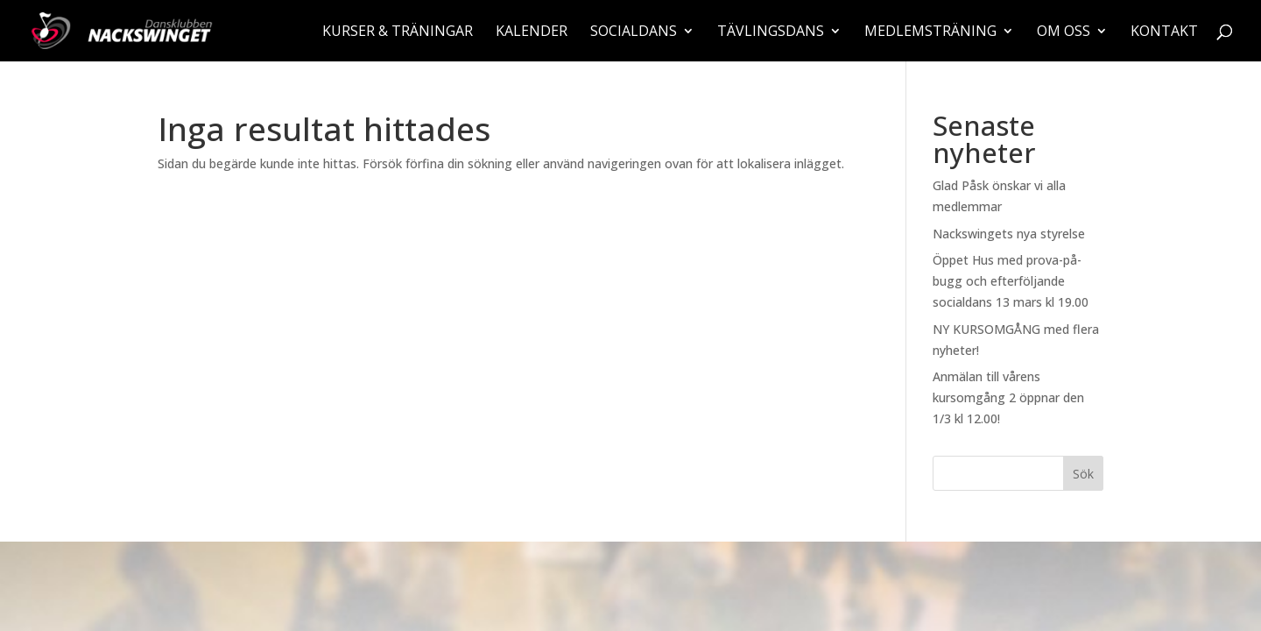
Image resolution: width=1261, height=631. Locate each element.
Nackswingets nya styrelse (1009, 233)
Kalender (531, 32)
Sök (1083, 473)
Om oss (1063, 32)
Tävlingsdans (770, 32)
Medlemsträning (930, 32)
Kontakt (1164, 32)
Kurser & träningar (397, 32)
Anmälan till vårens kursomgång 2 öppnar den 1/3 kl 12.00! (1008, 397)
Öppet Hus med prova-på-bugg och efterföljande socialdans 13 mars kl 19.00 (1010, 281)
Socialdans (633, 32)
